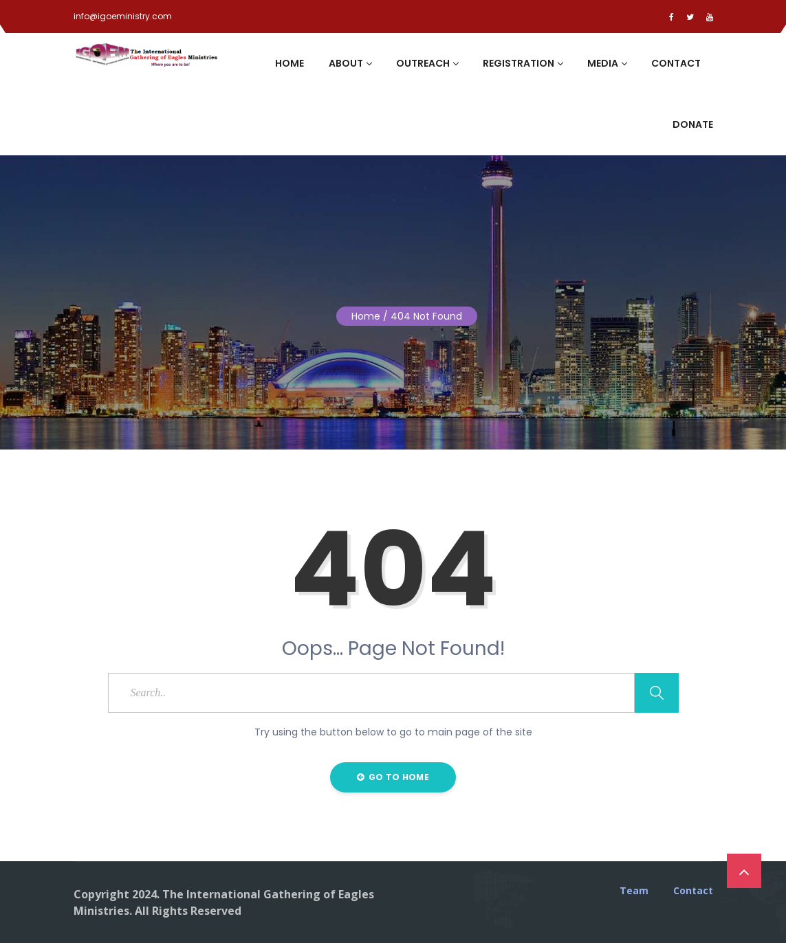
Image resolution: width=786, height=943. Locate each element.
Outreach (427, 63)
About (350, 63)
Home (289, 63)
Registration (523, 63)
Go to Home (393, 777)
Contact (676, 63)
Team (634, 891)
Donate (693, 124)
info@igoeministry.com (123, 16)
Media (606, 63)
